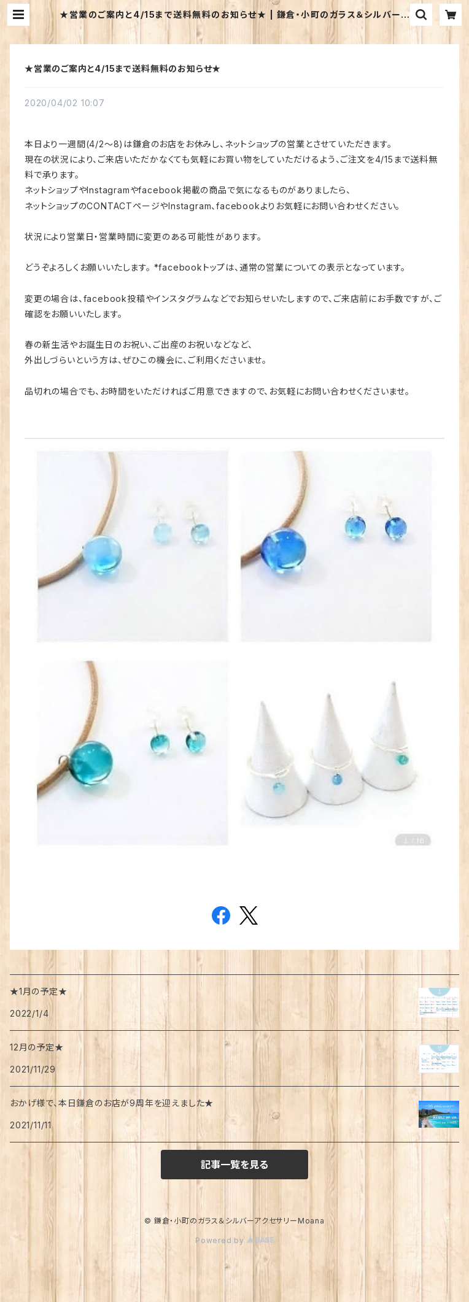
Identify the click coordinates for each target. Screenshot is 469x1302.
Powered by (234, 1240)
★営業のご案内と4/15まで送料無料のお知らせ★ (123, 68)
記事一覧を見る (234, 1164)
